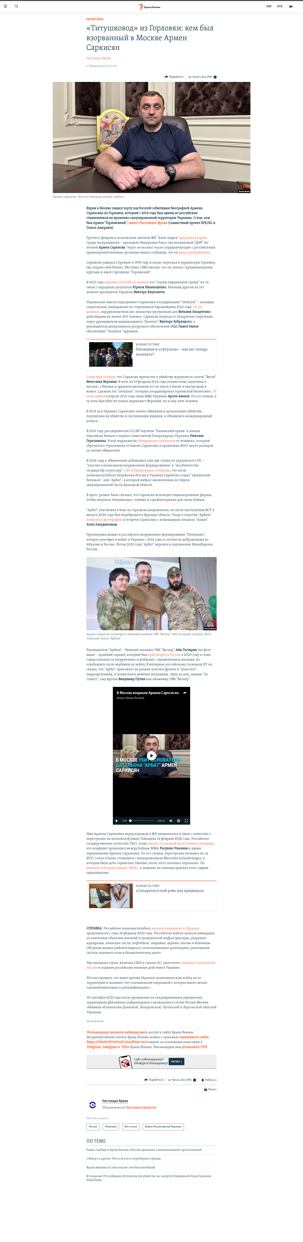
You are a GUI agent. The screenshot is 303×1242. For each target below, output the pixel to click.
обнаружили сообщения (156, 441)
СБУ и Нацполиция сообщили (147, 470)
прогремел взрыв (192, 238)
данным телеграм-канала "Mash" (112, 868)
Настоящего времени (140, 1107)
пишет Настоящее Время (148, 223)
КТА (279, 6)
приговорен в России (164, 655)
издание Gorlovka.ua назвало (126, 282)
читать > (176, 1061)
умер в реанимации (194, 252)
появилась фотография (104, 520)
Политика (95, 19)
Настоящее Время (98, 58)
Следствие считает (100, 377)
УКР (269, 6)
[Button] (174, 77)
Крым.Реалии (135, 698)
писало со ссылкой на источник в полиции (181, 844)
